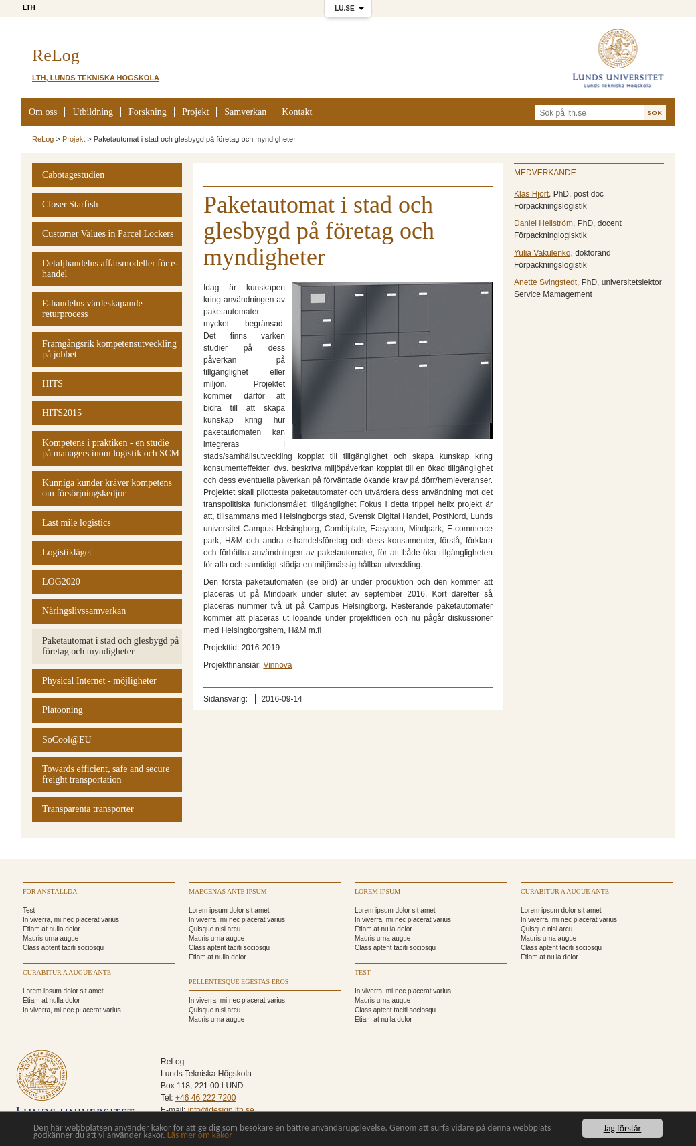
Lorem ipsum (377, 891)
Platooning (62, 710)
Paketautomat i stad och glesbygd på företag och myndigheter (110, 646)
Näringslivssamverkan (84, 611)
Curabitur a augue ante (67, 972)
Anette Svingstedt (545, 282)
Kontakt (297, 112)
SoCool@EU (67, 740)
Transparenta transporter (88, 809)
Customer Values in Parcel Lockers (107, 234)
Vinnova (277, 665)
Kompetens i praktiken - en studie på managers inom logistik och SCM (110, 448)
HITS (52, 384)
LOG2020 (61, 582)
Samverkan (245, 112)
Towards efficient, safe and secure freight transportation (105, 774)
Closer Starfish (70, 204)
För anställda (50, 891)
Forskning (147, 112)
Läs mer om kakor (199, 1135)
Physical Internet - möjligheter (99, 681)
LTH (29, 7)
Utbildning (92, 112)
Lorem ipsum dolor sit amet (63, 991)
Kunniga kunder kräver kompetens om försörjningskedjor (107, 488)
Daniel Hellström (543, 223)
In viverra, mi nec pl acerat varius (72, 1010)
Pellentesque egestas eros (238, 981)
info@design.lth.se (221, 1110)
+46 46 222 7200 (205, 1098)
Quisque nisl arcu (214, 929)
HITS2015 (62, 413)
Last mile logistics (76, 523)
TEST (363, 972)
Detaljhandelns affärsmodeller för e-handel (110, 268)
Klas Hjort (531, 194)
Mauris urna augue (50, 938)
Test (29, 910)
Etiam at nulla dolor (51, 929)
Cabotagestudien (73, 175)
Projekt (195, 112)
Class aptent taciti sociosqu (63, 947)
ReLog (43, 139)
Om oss (43, 112)
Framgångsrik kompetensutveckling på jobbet (109, 349)
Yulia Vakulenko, (543, 253)
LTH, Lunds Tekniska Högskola (95, 78)
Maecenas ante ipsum (228, 891)
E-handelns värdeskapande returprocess (92, 308)
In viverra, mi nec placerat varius (71, 919)
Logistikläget (67, 552)
